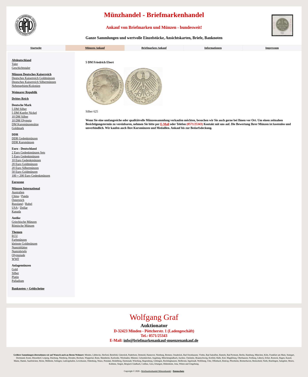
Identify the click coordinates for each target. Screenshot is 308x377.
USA (15, 207)
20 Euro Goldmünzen (25, 164)
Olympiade (18, 255)
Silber (15, 273)
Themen (17, 232)
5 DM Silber (19, 109)
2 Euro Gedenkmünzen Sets (28, 152)
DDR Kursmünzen (23, 142)
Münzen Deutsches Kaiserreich (32, 74)
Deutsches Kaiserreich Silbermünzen (34, 82)
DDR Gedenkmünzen (25, 138)
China (15, 196)
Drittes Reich (20, 98)
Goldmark (18, 128)
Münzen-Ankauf (95, 47)
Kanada (16, 211)
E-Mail (164, 124)
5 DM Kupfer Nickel (24, 112)
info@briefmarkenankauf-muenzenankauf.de (161, 340)
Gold (15, 269)
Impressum (272, 47)
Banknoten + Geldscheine (28, 288)
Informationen (213, 47)
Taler (15, 64)
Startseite (36, 47)
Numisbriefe (19, 251)
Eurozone (18, 182)
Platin (15, 277)
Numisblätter (19, 247)
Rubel (28, 204)
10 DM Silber (20, 116)
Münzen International (26, 188)
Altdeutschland (21, 60)
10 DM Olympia (22, 120)
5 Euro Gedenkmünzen (25, 156)
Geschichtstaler (21, 67)
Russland (17, 204)
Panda (24, 196)
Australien (18, 192)
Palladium (18, 280)
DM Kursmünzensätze (25, 124)
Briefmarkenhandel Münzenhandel (156, 371)
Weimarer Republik (24, 92)
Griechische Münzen (24, 221)
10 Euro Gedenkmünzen (26, 160)
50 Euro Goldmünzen (25, 171)
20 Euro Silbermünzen (25, 168)
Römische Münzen (23, 225)
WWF (15, 259)
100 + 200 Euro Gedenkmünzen (31, 175)
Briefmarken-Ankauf (154, 47)
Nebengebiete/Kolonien (26, 85)
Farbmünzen (19, 239)
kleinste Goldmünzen (24, 243)
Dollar (24, 207)
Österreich (18, 200)
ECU (15, 236)
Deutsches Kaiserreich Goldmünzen (33, 78)
